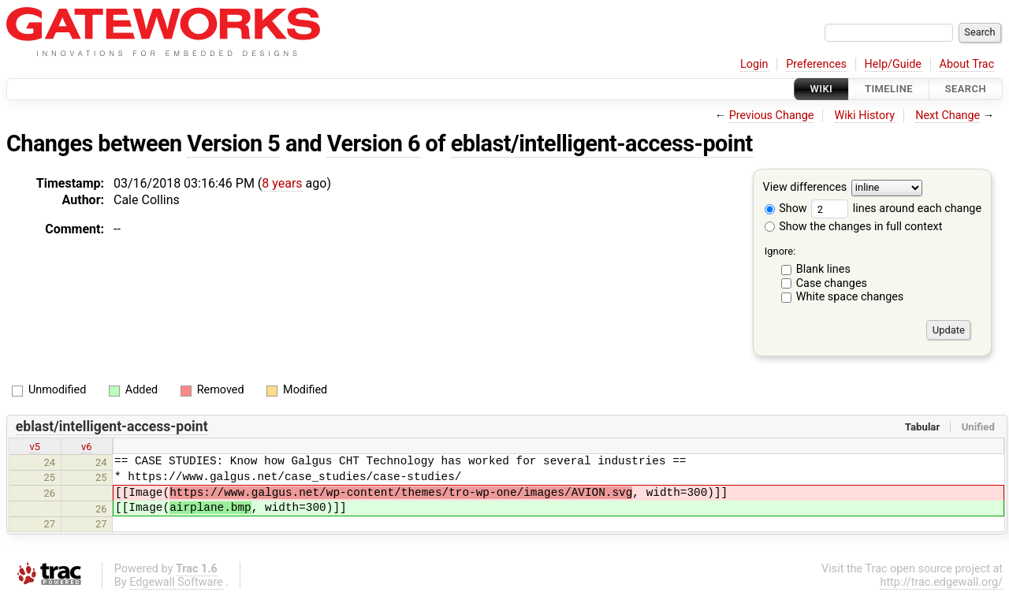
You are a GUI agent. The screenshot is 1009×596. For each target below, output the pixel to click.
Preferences (816, 64)
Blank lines (823, 269)
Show (786, 208)
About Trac (967, 64)
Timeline (889, 89)
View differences (805, 188)
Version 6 (373, 143)
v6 (86, 447)
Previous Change (771, 115)
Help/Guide (893, 64)
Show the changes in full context (854, 226)
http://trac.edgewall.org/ (941, 582)
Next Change (947, 115)
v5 (34, 447)
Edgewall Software (176, 582)
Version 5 (233, 143)
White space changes (850, 297)
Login (754, 64)
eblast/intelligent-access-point (602, 143)
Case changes (831, 283)
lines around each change (896, 208)
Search (965, 89)
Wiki (821, 89)
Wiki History (865, 115)
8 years (282, 183)
